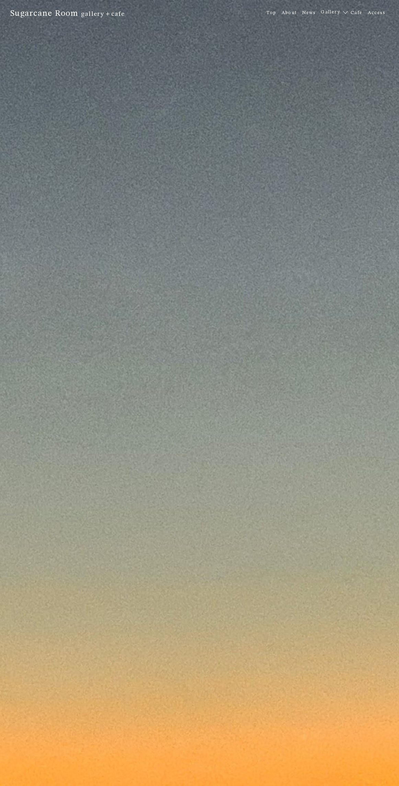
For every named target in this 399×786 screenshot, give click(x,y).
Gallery (330, 12)
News (309, 12)
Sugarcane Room (67, 13)
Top (271, 12)
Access (376, 12)
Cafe (357, 12)
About (289, 12)
